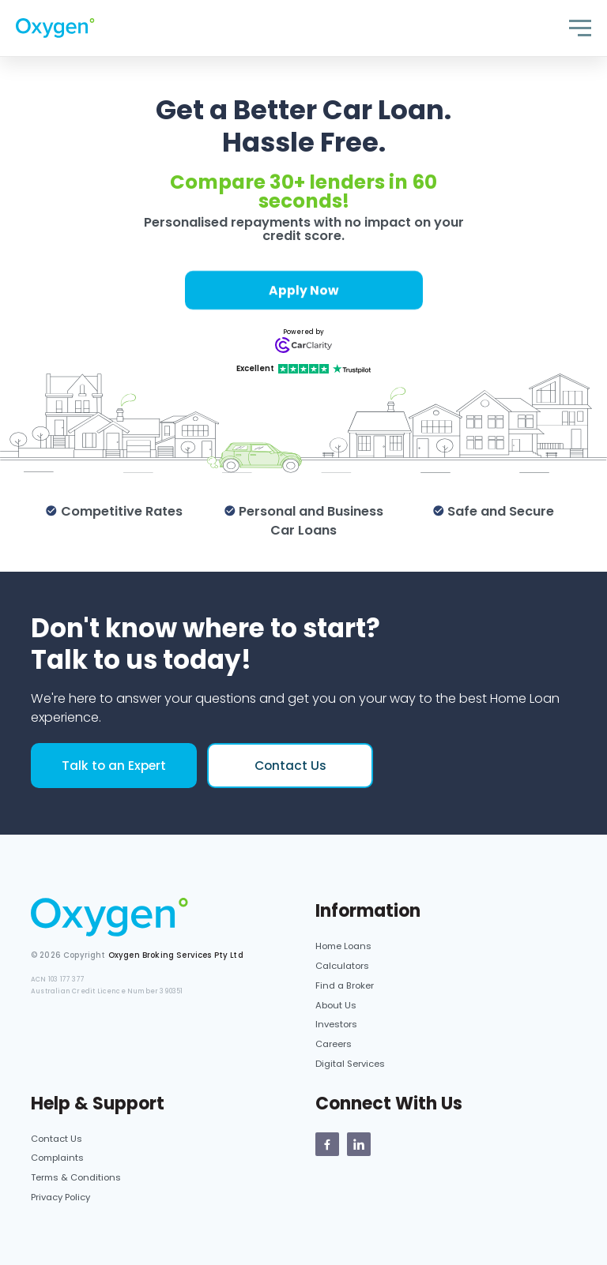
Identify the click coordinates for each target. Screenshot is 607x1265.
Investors (336, 1024)
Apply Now (304, 290)
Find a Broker (344, 985)
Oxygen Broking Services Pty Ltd (175, 955)
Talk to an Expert (114, 765)
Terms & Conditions (76, 1177)
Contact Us (290, 765)
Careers (333, 1044)
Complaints (57, 1157)
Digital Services (350, 1063)
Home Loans (343, 946)
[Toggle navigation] (580, 28)
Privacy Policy (60, 1197)
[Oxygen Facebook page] (327, 1144)
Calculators (342, 965)
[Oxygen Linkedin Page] (359, 1144)
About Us (335, 1005)
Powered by (303, 332)
